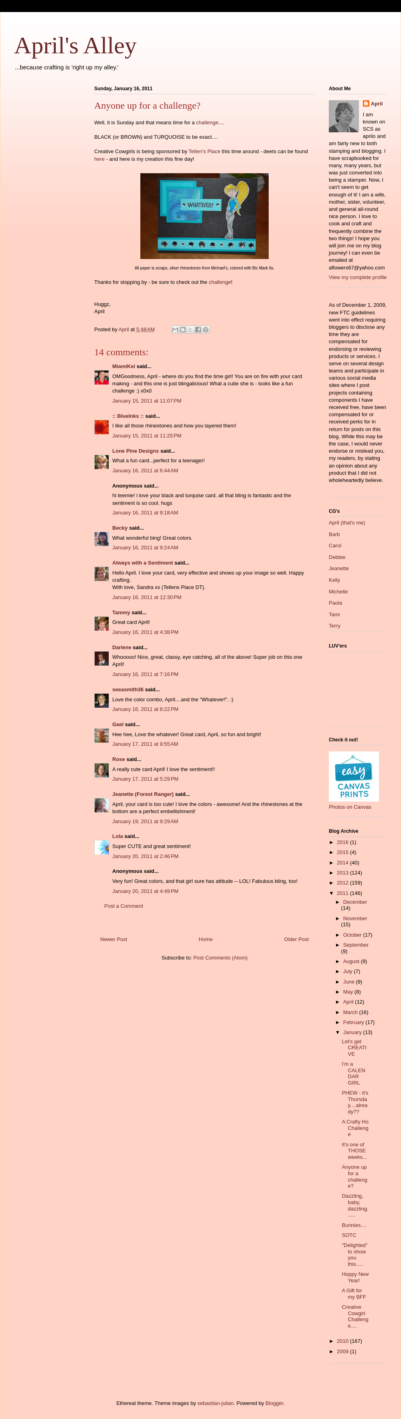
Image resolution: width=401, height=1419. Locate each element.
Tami (334, 614)
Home (206, 939)
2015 (343, 852)
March (351, 1012)
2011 (343, 893)
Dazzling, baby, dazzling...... (355, 1205)
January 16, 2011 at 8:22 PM (145, 709)
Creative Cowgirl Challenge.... (355, 1316)
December (355, 902)
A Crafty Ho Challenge (355, 1128)
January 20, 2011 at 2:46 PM (145, 856)
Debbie (337, 557)
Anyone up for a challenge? (354, 1176)
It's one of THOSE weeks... (354, 1151)
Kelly (334, 580)
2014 (343, 863)
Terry (334, 626)
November (355, 918)
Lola (117, 836)
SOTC (349, 1235)
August (352, 961)
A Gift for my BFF (354, 1293)
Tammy (121, 612)
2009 (343, 1351)
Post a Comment (123, 906)
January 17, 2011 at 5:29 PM (145, 779)
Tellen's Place (204, 151)
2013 (343, 873)
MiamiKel (123, 366)
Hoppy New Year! (355, 1277)
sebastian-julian (215, 1403)
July (348, 971)
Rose (118, 759)
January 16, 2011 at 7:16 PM (145, 674)
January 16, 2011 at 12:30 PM (146, 597)
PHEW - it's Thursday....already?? (355, 1102)
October (353, 935)
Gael (118, 724)
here (99, 159)
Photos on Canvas (350, 807)
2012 (343, 883)
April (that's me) (347, 523)
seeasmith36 (128, 689)
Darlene (122, 647)
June (349, 982)
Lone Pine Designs (135, 451)
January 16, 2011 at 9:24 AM (145, 548)
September (356, 945)
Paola (335, 603)
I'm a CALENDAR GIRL (353, 1073)
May (348, 992)
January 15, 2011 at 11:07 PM (146, 401)
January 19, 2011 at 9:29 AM (145, 821)
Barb (334, 534)
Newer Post (113, 939)
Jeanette (339, 568)
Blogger (274, 1403)
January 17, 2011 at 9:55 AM (145, 744)
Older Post (296, 939)
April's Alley (75, 45)
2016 (343, 842)
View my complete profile (358, 277)
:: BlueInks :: (128, 416)
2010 (343, 1341)
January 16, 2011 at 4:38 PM (145, 632)
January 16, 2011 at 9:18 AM (145, 513)
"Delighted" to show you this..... (354, 1254)
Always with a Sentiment (142, 563)
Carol (335, 545)
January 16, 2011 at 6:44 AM (145, 471)
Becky (120, 528)
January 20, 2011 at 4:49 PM (145, 891)
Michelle (338, 592)
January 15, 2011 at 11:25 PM (146, 436)
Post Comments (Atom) (220, 958)
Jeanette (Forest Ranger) (143, 794)
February (354, 1022)
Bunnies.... (354, 1225)
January (353, 1032)
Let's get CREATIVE (354, 1047)
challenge (207, 122)
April (377, 104)
